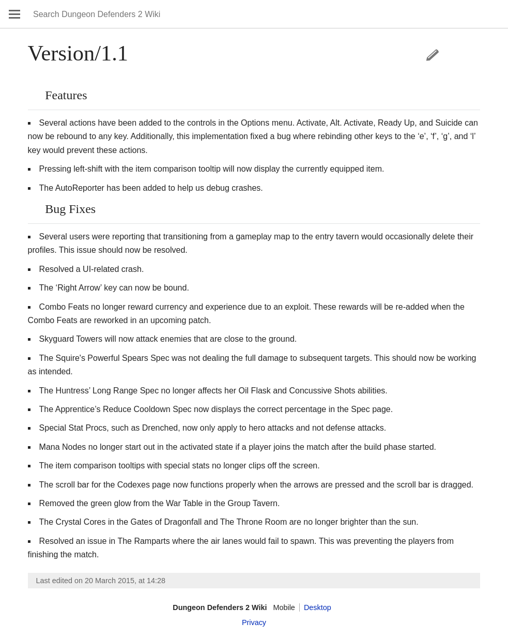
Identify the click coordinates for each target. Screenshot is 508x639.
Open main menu (14, 14)
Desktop (317, 607)
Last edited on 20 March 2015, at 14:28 (100, 580)
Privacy (254, 622)
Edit (433, 55)
